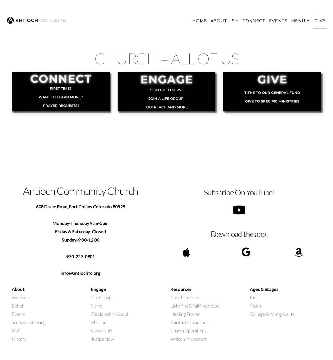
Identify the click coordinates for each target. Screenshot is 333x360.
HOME (199, 20)
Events (18, 314)
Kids (254, 297)
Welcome (21, 297)
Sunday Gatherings (30, 322)
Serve (96, 306)
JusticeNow (102, 339)
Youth (255, 306)
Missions (99, 322)
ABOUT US (224, 20)
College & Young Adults (272, 314)
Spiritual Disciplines (189, 322)
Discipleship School (109, 314)
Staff (16, 331)
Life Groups (102, 297)
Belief (17, 306)
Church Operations (188, 331)
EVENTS (278, 20)
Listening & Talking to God (195, 306)
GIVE (320, 20)
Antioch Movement (188, 339)
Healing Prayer (185, 314)
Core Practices (184, 297)
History (19, 339)
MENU (300, 20)
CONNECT (253, 20)
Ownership (101, 331)
